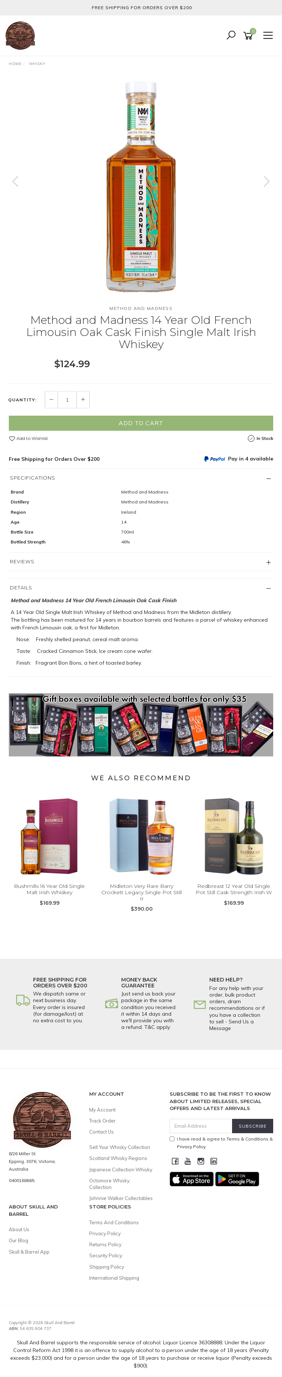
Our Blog (18, 1240)
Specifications (32, 478)
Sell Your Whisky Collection (119, 1147)
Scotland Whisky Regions (118, 1158)
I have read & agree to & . (221, 1142)
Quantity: (22, 400)
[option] (141, 189)
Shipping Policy (106, 1267)
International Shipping (114, 1278)
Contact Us (101, 1132)
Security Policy (105, 1255)
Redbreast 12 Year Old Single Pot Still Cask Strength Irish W (234, 889)
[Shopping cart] (249, 36)
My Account (102, 1110)
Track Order (102, 1121)
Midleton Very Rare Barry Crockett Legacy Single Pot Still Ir (141, 892)
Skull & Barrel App (29, 1252)
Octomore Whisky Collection (109, 1184)
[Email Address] (201, 1126)
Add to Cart (141, 423)
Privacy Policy (105, 1233)
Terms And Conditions (114, 1222)
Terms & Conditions (247, 1139)
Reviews (22, 561)
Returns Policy (105, 1244)
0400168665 (22, 1180)
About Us (19, 1229)
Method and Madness (141, 308)
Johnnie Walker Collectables (121, 1198)
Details (21, 587)
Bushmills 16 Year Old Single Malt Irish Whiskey (49, 889)
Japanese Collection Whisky (120, 1169)
